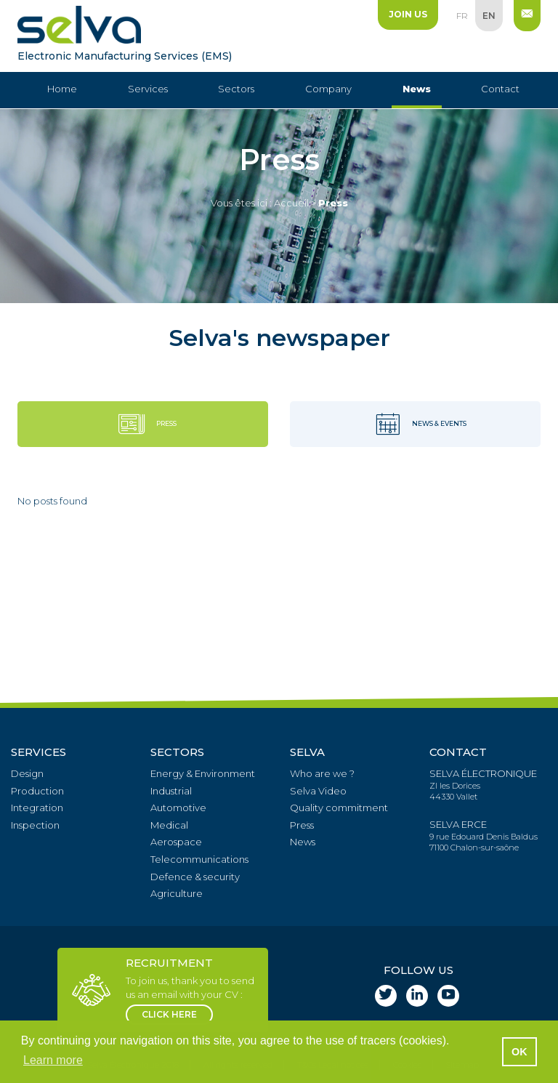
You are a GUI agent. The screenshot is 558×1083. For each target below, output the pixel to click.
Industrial (171, 791)
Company (328, 88)
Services (148, 88)
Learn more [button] (53, 1060)
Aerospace (176, 842)
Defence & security (195, 876)
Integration (37, 807)
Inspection (35, 825)
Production (37, 791)
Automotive (178, 807)
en (489, 15)
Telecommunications (199, 859)
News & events (415, 424)
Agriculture (176, 893)
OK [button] (519, 1052)
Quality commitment (339, 807)
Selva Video (318, 791)
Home (62, 88)
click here (169, 1014)
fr (462, 15)
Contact (500, 88)
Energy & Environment (202, 773)
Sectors (236, 88)
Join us (408, 14)
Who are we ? (322, 773)
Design (27, 773)
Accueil (291, 203)
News (417, 88)
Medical (169, 825)
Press (143, 424)
